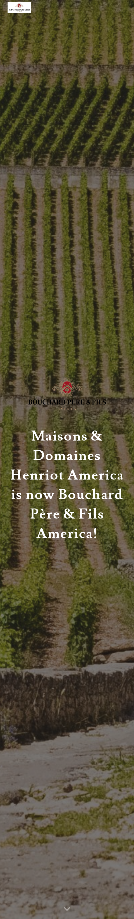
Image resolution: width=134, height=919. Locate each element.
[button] (67, 909)
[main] (67, 482)
